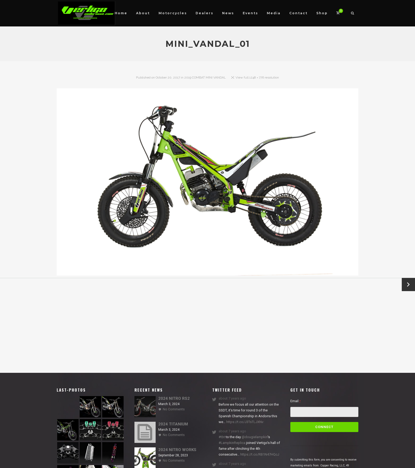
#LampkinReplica (232, 443)
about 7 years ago (232, 398)
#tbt (222, 437)
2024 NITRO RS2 (174, 398)
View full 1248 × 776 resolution (257, 77)
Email (295, 401)
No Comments (174, 409)
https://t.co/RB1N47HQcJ (259, 454)
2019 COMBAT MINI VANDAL (205, 77)
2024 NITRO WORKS (177, 449)
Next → (408, 284)
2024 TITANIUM (173, 424)
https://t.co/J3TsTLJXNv (244, 422)
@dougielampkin (255, 437)
